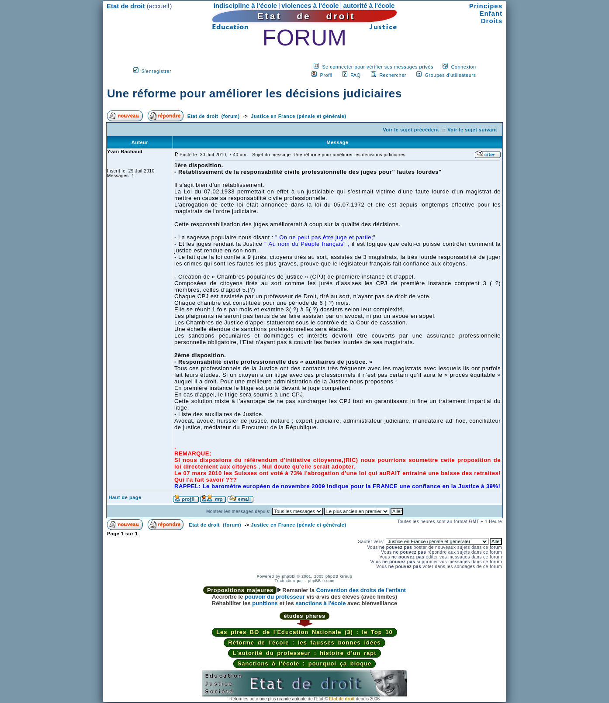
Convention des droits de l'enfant (361, 590)
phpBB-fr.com (321, 581)
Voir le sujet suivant (472, 129)
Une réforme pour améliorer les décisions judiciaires (254, 93)
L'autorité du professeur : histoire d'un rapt (304, 653)
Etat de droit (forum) (213, 116)
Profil (326, 75)
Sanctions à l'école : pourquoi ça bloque (305, 663)
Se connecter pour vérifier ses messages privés (377, 66)
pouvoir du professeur (275, 596)
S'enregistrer (157, 71)
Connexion (463, 66)
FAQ (355, 75)
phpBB (288, 576)
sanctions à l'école (320, 603)
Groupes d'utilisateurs (450, 75)
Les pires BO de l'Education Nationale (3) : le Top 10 (304, 632)
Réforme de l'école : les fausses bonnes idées (304, 642)
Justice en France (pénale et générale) (298, 116)
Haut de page (125, 497)
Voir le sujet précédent (411, 129)
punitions (265, 603)
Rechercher (392, 75)
